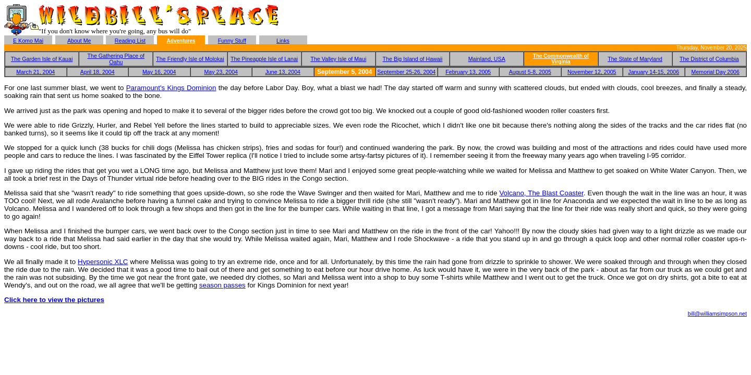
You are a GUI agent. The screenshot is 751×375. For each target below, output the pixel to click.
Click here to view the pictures (54, 300)
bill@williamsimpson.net (717, 313)
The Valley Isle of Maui (338, 59)
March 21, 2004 (35, 72)
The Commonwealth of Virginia (561, 59)
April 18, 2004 (97, 72)
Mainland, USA (486, 59)
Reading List (130, 41)
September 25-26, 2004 (406, 72)
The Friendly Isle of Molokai (190, 59)
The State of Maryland (635, 59)
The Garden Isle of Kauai (41, 59)
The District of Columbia (709, 59)
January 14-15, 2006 (653, 72)
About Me (79, 41)
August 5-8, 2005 (530, 72)
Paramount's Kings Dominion (171, 88)
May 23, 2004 (221, 72)
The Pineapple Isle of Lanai (264, 59)
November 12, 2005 (591, 72)
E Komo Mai (28, 41)
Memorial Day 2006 (716, 72)
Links (282, 41)
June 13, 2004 (282, 72)
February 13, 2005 (468, 72)
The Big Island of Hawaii (413, 59)
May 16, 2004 (159, 72)
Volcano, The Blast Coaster (541, 193)
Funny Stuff (232, 41)
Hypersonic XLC (103, 262)
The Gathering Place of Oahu (115, 59)
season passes (222, 285)
